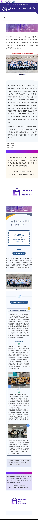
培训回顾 (14, 4)
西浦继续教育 (8, 4)
